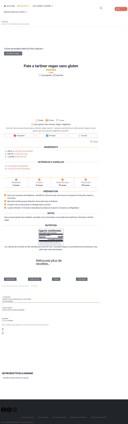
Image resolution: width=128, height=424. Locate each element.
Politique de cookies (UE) (98, 417)
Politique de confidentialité (78, 417)
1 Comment (34, 286)
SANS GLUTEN (10, 279)
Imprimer (58, 75)
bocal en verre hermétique (19, 169)
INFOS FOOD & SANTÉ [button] (15, 12)
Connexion (6, 297)
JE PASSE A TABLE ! (13, 53)
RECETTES (24, 6)
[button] (101, 8)
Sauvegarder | (46, 75)
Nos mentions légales (59, 417)
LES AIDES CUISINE (43, 6)
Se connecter (119, 9)
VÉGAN (56, 279)
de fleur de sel (20, 157)
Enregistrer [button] (19, 136)
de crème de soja (20, 154)
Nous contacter (43, 417)
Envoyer (82, 136)
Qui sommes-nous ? (28, 417)
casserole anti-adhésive (18, 166)
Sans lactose (14, 286)
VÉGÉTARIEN (82, 279)
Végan (20, 286)
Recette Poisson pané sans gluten (16, 378)
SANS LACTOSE (34, 279)
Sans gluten (5, 286)
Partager (51, 136)
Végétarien (25, 286)
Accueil (10, 6)
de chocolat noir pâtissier (22, 151)
